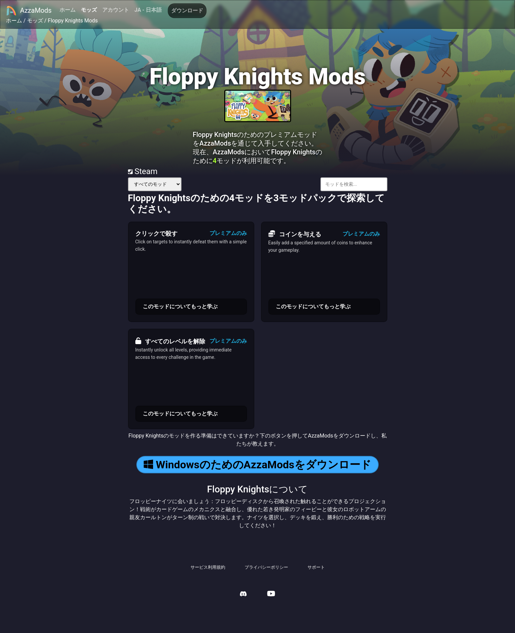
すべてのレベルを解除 (170, 341)
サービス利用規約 (207, 567)
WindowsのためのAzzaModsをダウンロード (257, 464)
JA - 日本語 (148, 10)
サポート (316, 567)
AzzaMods (28, 10)
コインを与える (294, 234)
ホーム (67, 10)
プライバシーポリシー (266, 567)
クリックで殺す (156, 233)
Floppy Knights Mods (73, 20)
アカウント (115, 10)
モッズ (89, 10)
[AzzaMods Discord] (243, 594)
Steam (143, 171)
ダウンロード (187, 10)
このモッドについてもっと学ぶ (180, 306)
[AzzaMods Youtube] (271, 594)
